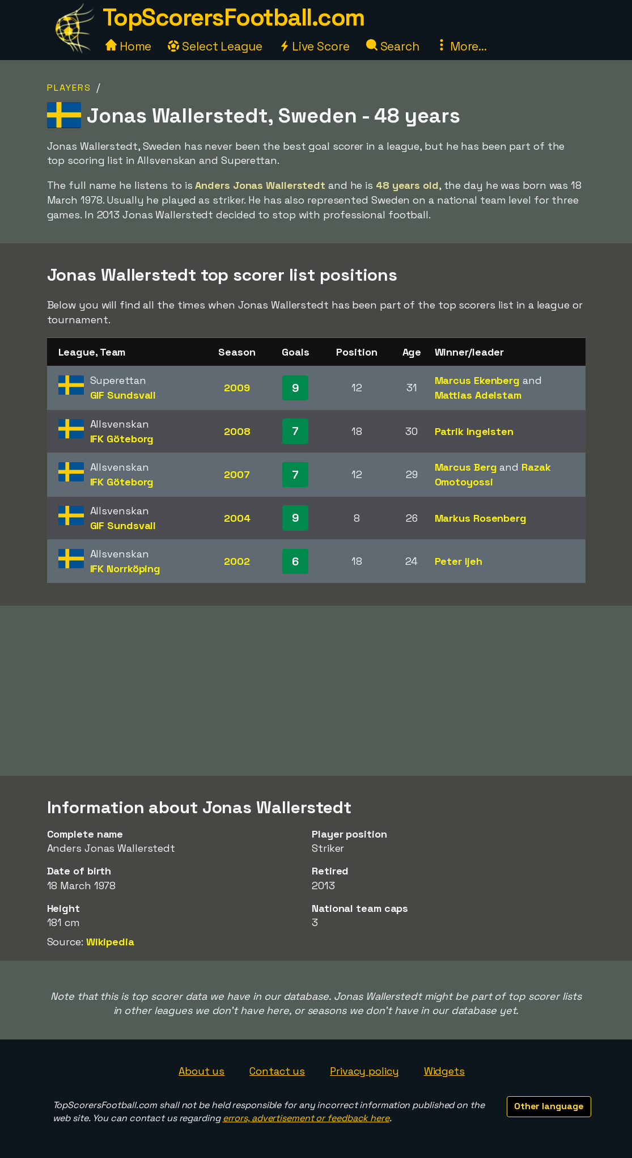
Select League (215, 46)
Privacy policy (364, 1070)
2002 (237, 561)
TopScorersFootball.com (233, 17)
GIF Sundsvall (123, 395)
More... (461, 46)
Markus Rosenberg (481, 518)
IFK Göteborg (122, 438)
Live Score (314, 46)
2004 (237, 518)
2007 (237, 474)
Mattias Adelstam (478, 395)
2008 (237, 431)
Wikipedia (110, 941)
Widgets (444, 1070)
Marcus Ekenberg (477, 380)
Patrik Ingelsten (474, 431)
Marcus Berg (466, 467)
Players (69, 88)
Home (128, 46)
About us (201, 1070)
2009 (237, 387)
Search (392, 46)
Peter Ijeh (458, 561)
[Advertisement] (316, 690)
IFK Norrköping (125, 568)
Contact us (277, 1070)
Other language (549, 1106)
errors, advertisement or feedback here (306, 1118)
